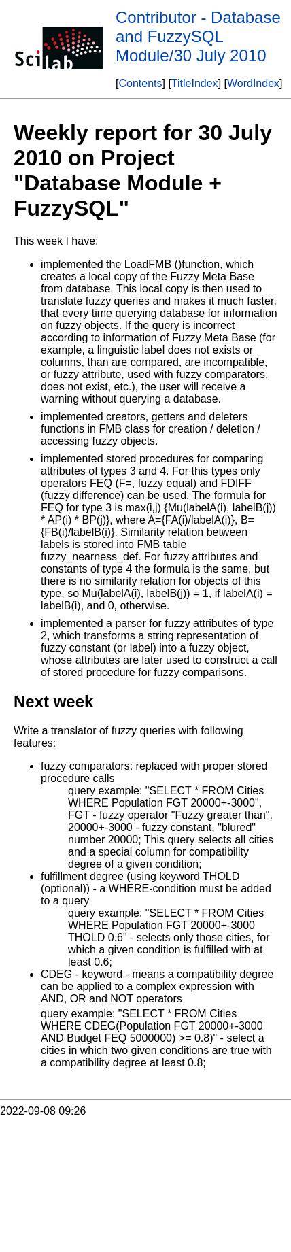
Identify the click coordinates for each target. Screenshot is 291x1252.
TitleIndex (194, 83)
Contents (140, 83)
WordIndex (253, 83)
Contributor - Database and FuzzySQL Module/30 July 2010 (198, 36)
